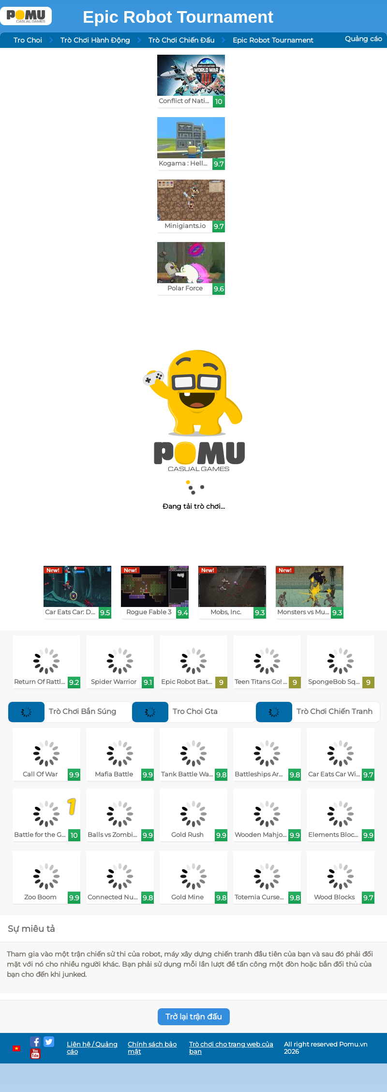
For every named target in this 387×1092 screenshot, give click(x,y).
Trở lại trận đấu (193, 1016)
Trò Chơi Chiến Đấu (181, 40)
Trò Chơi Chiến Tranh (314, 711)
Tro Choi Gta (175, 711)
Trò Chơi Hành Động (95, 40)
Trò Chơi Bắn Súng (62, 711)
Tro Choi (28, 40)
